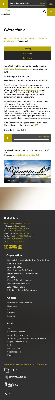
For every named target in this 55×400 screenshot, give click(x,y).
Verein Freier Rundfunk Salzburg (17, 223)
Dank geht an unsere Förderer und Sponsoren (25, 364)
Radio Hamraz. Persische (21, 3)
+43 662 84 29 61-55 (25, 236)
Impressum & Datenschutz (19, 302)
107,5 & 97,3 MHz (16, 241)
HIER (36, 125)
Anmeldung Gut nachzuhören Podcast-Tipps (27, 338)
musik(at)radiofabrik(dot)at (26, 155)
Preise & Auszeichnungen (19, 280)
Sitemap (11, 312)
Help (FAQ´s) (13, 348)
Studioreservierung (16, 331)
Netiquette (12, 306)
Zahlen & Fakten (14, 267)
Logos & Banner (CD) (17, 341)
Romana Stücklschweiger (29, 90)
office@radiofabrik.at (16, 239)
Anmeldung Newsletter (18, 335)
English (10, 355)
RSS (9, 309)
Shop (9, 328)
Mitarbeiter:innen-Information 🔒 (22, 290)
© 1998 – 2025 (19, 226)
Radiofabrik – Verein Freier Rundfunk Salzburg (28, 260)
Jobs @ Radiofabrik (16, 287)
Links (9, 345)
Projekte (11, 277)
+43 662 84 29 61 (23, 233)
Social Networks (14, 351)
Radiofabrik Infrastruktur (18, 283)
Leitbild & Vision (15, 263)
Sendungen (28, 38)
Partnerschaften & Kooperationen (22, 273)
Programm (14, 38)
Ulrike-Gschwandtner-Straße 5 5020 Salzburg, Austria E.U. (16, 229)
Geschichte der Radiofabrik (19, 270)
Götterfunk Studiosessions (16, 69)
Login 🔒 (11, 316)
